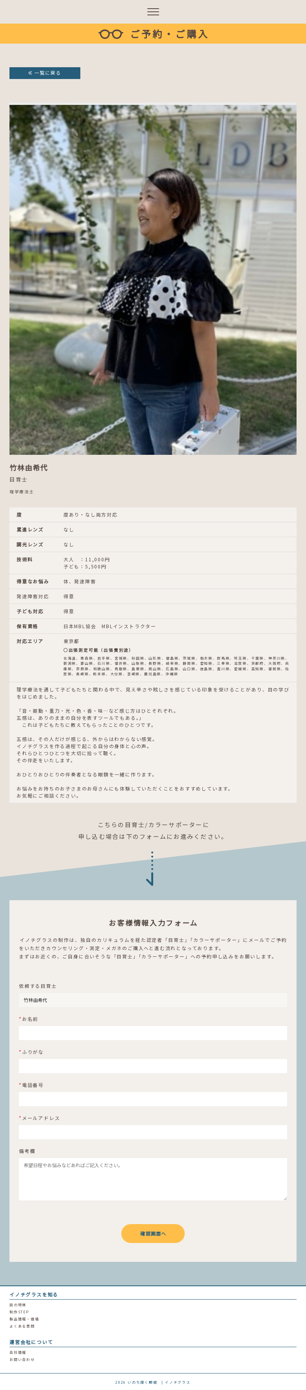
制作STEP (19, 1312)
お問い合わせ (22, 1359)
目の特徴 (17, 1304)
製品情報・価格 (24, 1319)
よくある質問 (22, 1326)
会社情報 (17, 1352)
